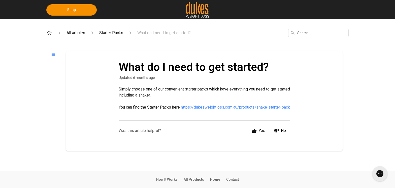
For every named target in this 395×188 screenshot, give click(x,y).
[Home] (49, 33)
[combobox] (318, 33)
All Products (194, 179)
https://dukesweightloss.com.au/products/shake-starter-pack (235, 107)
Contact (232, 179)
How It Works (167, 179)
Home (215, 179)
